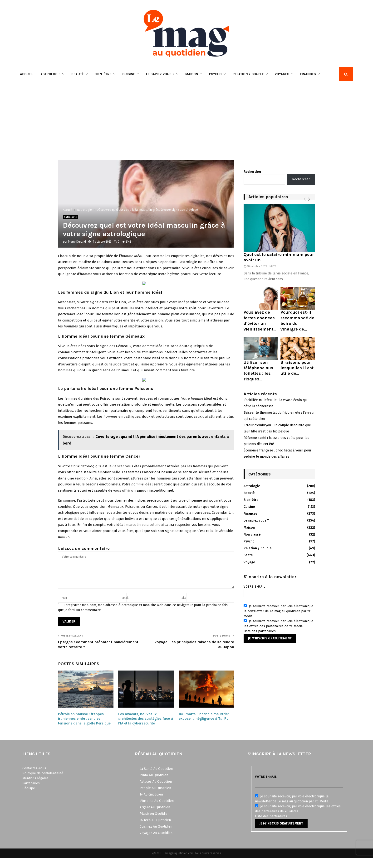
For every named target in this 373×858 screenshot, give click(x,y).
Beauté (77, 74)
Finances (308, 74)
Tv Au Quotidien (151, 794)
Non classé (252, 534)
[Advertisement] (186, 117)
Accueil (26, 74)
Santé (248, 555)
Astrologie (50, 74)
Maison (191, 74)
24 (273, 266)
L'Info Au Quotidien (154, 775)
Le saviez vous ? (160, 74)
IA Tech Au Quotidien (155, 820)
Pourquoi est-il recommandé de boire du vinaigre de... (297, 320)
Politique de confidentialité (42, 773)
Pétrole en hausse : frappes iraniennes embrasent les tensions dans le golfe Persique (84, 718)
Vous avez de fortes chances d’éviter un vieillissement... (260, 320)
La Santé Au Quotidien (156, 769)
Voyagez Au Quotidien (156, 833)
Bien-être (103, 74)
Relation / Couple (248, 74)
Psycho (215, 74)
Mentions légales (35, 778)
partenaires (267, 631)
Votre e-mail (279, 590)
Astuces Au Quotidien (156, 782)
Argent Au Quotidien (155, 807)
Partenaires (31, 783)
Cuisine (128, 74)
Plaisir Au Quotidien (154, 814)
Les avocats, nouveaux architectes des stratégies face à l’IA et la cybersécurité (145, 718)
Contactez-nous (34, 768)
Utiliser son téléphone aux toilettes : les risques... (258, 371)
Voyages (282, 74)
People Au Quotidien (155, 788)
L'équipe (28, 788)
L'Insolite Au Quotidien (157, 801)
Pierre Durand (77, 241)
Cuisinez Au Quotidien (156, 826)
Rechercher (252, 172)
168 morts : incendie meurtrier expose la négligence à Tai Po (204, 716)
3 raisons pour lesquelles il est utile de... (297, 368)
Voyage (249, 562)
